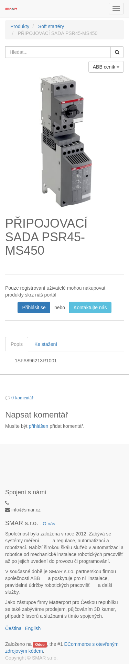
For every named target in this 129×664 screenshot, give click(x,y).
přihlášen (38, 426)
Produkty (19, 26)
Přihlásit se (33, 307)
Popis (17, 344)
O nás (49, 523)
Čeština (13, 628)
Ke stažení (45, 344)
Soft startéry (51, 26)
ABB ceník (106, 67)
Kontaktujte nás (90, 307)
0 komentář (22, 397)
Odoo (39, 644)
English (33, 628)
